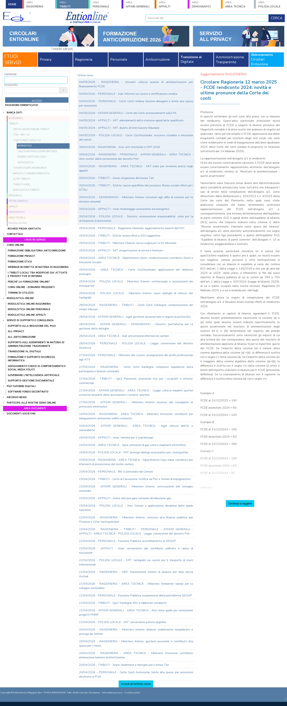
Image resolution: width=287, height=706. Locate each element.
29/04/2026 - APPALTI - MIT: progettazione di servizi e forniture (121, 250)
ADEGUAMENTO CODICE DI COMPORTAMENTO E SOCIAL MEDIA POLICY (37, 368)
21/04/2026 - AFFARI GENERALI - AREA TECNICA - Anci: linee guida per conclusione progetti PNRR (136, 612)
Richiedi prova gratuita (24, 228)
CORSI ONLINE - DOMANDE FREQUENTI (31, 287)
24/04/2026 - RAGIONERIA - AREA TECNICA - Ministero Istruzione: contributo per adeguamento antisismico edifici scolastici (136, 416)
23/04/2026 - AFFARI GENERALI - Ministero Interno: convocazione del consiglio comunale (136, 488)
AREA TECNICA (238, 4)
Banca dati (14, 112)
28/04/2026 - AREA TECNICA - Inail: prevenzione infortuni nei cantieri (124, 336)
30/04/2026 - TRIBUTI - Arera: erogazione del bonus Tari (116, 178)
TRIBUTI (72, 4)
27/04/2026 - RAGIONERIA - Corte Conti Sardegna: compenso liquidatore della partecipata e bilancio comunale (136, 369)
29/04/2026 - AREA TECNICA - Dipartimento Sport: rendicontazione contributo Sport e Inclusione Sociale (136, 260)
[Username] (36, 79)
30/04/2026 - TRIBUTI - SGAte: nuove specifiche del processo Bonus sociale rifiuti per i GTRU (136, 187)
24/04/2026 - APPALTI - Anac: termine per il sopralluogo (116, 438)
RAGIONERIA (39, 4)
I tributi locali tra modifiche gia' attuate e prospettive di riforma (37, 274)
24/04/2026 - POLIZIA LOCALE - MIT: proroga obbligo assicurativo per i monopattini (133, 452)
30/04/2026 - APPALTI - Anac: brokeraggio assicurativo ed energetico (124, 209)
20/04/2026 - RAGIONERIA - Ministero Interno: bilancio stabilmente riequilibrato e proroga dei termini (136, 632)
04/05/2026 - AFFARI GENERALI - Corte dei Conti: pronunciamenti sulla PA (128, 113)
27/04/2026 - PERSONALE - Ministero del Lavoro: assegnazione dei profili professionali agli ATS (136, 357)
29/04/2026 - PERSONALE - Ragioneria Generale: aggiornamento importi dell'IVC (132, 228)
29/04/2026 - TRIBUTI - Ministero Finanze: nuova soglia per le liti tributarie (127, 243)
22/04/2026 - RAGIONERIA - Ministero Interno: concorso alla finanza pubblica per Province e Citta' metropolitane (136, 519)
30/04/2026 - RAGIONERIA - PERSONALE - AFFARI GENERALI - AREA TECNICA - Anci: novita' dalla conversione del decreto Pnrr (136, 157)
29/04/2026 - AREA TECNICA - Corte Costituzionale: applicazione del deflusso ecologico (136, 272)
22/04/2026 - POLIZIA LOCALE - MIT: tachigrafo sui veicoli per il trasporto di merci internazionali (136, 562)
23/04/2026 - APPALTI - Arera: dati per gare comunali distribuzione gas (125, 498)
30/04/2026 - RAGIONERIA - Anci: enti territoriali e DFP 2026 (119, 147)
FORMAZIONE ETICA (20, 261)
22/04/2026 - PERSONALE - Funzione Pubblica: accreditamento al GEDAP (127, 541)
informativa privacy (112, 692)
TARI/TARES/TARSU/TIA (27, 140)
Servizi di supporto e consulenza (30, 320)
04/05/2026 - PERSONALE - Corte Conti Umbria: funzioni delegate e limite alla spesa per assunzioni (136, 103)
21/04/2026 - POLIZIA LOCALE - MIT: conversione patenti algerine (122, 622)
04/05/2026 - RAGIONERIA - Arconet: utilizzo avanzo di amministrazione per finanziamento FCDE (136, 84)
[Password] (32, 90)
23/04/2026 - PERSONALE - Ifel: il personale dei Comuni (116, 472)
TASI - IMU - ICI (21, 134)
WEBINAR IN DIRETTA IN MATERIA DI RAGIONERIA (38, 267)
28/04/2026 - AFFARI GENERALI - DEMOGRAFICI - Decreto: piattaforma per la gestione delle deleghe (136, 326)
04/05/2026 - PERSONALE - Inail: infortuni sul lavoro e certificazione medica (128, 94)
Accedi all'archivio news (136, 684)
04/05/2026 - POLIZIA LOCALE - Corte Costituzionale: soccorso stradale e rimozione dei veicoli (136, 137)
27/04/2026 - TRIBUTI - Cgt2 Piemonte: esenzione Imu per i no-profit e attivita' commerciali (136, 381)
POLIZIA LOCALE (271, 4)
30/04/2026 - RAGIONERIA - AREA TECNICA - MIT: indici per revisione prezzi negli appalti (136, 168)
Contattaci (15, 234)
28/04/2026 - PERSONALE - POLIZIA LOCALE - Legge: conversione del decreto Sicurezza (136, 345)
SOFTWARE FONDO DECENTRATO (28, 391)
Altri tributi (21, 179)
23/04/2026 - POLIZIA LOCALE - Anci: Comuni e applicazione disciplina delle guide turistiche (136, 508)
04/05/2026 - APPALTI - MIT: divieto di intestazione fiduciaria (119, 128)
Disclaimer (94, 692)
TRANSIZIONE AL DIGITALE (24, 351)
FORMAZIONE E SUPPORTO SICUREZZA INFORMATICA (31, 359)
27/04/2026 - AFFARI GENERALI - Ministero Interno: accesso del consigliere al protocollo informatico (136, 404)
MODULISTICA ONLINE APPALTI (27, 315)
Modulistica (26, 162)
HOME (12, 4)
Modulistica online (20, 298)
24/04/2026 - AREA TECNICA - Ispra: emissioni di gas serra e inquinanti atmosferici (132, 445)
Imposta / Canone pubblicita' (31, 173)
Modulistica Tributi (26, 190)
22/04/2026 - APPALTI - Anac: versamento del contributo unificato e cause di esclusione (136, 550)
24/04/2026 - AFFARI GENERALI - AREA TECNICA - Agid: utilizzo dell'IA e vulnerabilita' (136, 428)
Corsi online (15, 245)
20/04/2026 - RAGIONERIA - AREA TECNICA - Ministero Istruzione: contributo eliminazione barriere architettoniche (136, 655)
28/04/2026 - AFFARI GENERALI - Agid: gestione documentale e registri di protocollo (135, 317)
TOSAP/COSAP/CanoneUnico (30, 168)
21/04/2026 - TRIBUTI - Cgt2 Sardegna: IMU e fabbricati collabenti (122, 603)
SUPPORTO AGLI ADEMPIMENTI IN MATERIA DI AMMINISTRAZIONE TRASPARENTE (36, 344)
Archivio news (17, 397)
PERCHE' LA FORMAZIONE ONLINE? (29, 281)
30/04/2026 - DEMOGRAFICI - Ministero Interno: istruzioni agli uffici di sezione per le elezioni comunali (136, 199)
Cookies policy (132, 692)
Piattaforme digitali (21, 386)
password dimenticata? (21, 105)
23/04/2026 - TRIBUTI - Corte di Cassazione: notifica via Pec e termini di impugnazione (135, 479)
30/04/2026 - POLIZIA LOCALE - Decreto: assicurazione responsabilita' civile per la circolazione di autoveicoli (136, 218)
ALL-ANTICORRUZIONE (22, 337)
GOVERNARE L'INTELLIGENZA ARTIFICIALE (33, 375)
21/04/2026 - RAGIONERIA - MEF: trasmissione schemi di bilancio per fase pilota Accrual (136, 574)
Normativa (25, 145)
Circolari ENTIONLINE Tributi (31, 129)
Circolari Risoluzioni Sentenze (37, 151)
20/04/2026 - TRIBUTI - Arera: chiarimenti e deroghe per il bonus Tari (124, 665)
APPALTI (172, 4)
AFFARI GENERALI (139, 4)
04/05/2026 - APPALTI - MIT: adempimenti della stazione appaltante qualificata (131, 120)
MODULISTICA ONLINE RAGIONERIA (29, 304)
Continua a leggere (240, 504)
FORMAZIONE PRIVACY (21, 256)
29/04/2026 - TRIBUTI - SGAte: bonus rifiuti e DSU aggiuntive (119, 236)
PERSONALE (106, 4)
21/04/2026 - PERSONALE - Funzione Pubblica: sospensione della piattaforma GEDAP (135, 596)
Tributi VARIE (21, 184)
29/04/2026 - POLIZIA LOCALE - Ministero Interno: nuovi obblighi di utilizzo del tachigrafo (136, 295)
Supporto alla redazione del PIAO (32, 326)
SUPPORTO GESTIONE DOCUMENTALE (31, 380)
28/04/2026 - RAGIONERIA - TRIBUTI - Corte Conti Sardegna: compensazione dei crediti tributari (136, 307)
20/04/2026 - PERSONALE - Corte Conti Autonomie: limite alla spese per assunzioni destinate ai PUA (136, 674)
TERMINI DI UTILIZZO (21, 292)
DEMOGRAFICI (205, 4)
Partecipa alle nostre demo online (31, 402)
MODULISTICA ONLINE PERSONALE (29, 309)
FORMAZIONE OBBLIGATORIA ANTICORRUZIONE (37, 250)
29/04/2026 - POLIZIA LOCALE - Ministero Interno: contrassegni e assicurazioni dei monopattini (136, 283)
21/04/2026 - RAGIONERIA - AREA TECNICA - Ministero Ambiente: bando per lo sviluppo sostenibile (136, 586)
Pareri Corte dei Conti (32, 156)
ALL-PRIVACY (16, 331)
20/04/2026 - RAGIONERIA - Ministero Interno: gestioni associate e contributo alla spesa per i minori (136, 643)
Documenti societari (21, 413)
